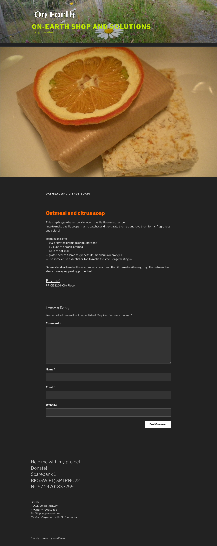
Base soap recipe (114, 222)
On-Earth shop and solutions (91, 26)
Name (50, 369)
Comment (53, 323)
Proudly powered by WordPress (48, 538)
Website (51, 405)
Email (50, 387)
